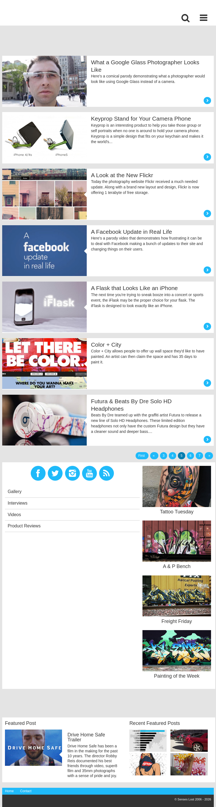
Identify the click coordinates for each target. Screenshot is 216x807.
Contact (25, 791)
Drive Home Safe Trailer (86, 737)
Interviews (17, 503)
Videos (14, 514)
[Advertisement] (102, 42)
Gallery (15, 491)
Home (9, 791)
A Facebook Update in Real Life (131, 232)
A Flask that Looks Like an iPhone (134, 288)
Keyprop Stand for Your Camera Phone (141, 118)
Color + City (106, 344)
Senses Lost (45, 13)
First (142, 456)
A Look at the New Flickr (122, 175)
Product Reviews (24, 526)
